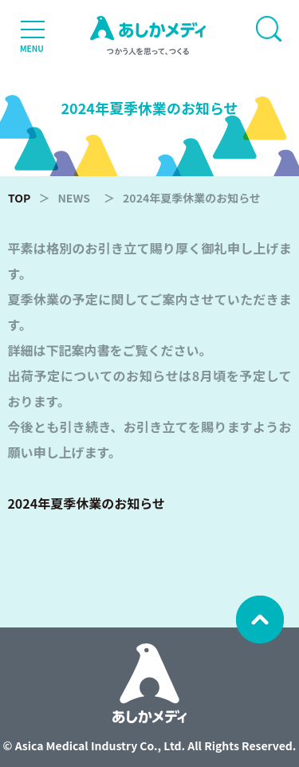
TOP (19, 197)
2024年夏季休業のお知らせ (85, 503)
